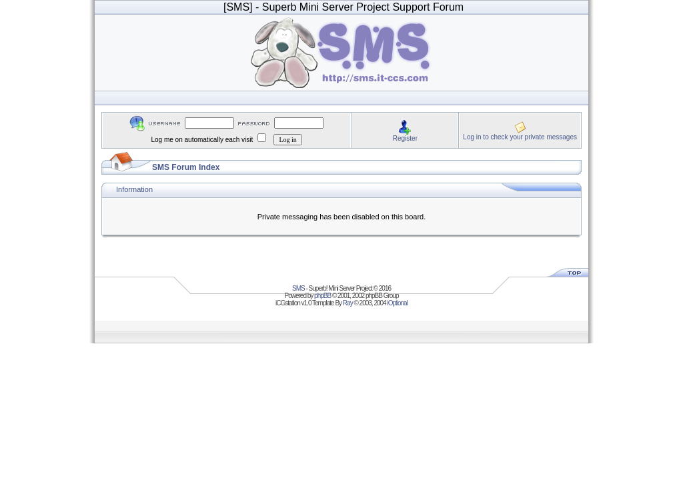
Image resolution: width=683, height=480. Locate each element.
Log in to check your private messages (520, 137)
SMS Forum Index (185, 167)
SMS (298, 288)
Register (405, 138)
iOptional (397, 303)
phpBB (322, 295)
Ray (348, 303)
